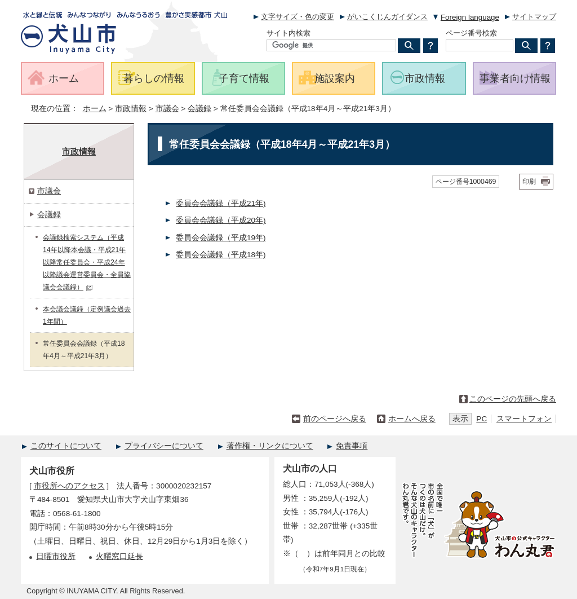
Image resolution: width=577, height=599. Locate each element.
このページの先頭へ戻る (512, 399)
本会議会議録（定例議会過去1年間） (87, 315)
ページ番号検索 (471, 33)
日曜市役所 (56, 556)
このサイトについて (65, 446)
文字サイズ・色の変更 (297, 16)
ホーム (94, 108)
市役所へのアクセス (69, 486)
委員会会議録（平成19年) (221, 238)
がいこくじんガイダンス (387, 16)
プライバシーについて (164, 446)
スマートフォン (524, 419)
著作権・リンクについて (270, 446)
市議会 (167, 108)
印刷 (529, 182)
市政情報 (131, 108)
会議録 (199, 108)
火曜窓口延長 (119, 556)
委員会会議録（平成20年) (221, 220)
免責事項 (351, 446)
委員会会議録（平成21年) (221, 203)
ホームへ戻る (412, 419)
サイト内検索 (288, 33)
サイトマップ (534, 16)
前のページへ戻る (334, 419)
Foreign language (470, 17)
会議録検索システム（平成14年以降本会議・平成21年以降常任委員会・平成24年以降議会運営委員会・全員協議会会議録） (87, 262)
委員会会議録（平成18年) (221, 254)
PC (481, 419)
